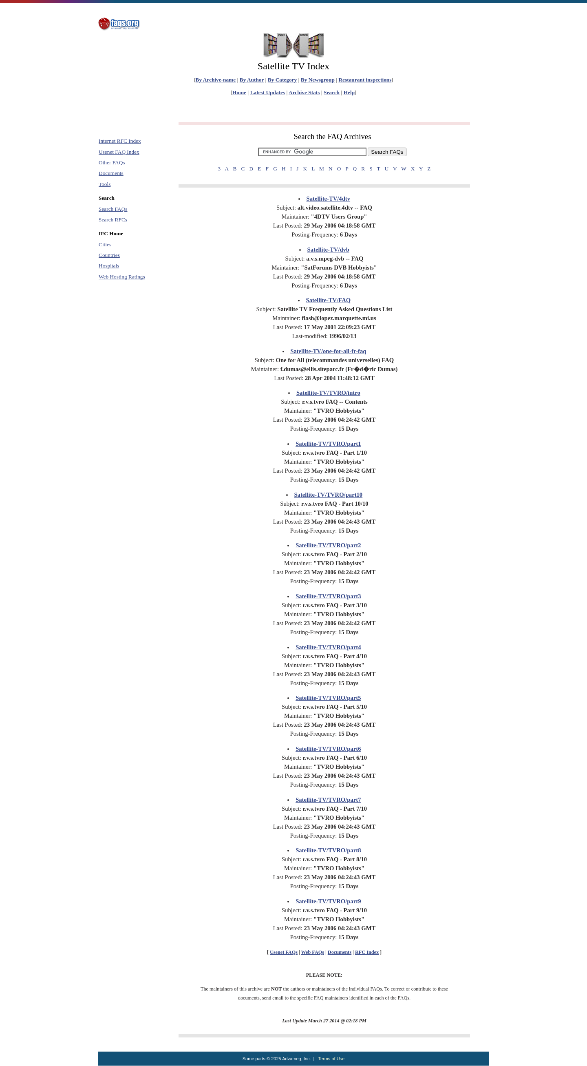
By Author (252, 80)
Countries (109, 255)
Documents (111, 173)
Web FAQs (312, 952)
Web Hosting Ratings (122, 277)
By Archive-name (216, 80)
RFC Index (367, 952)
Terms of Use (331, 1058)
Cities (105, 244)
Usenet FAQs (284, 952)
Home (239, 92)
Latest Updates (267, 92)
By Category (282, 80)
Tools (104, 184)
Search (332, 92)
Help (349, 92)
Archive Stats (304, 92)
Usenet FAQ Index (119, 152)
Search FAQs (113, 209)
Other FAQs (112, 162)
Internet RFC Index (120, 141)
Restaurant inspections (364, 80)
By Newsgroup (318, 80)
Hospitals (109, 266)
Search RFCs (113, 220)
